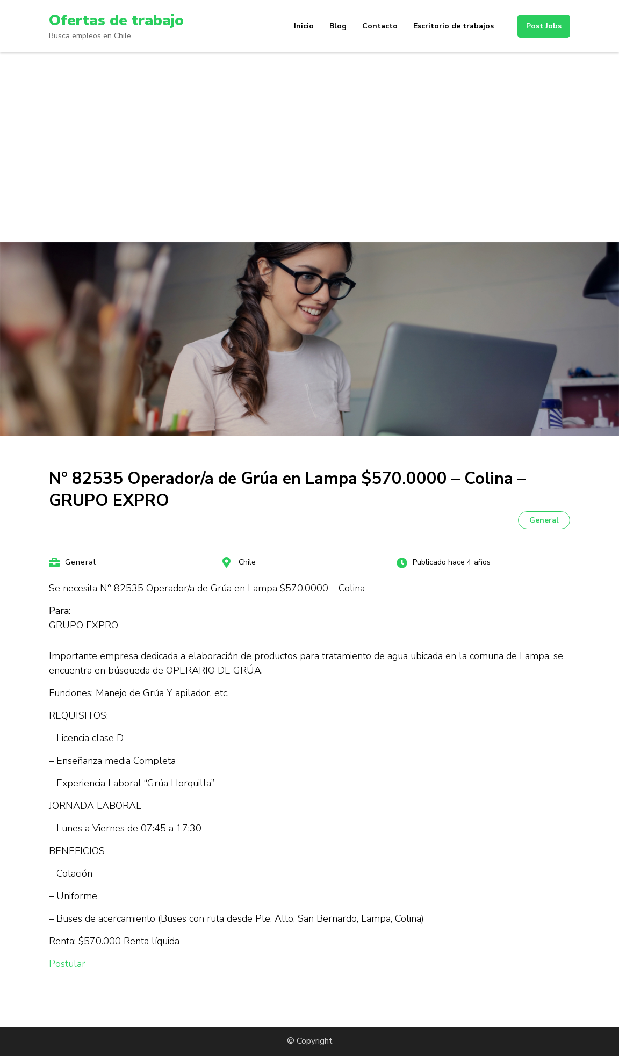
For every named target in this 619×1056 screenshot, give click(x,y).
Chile (247, 562)
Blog (338, 26)
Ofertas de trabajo (116, 20)
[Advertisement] (309, 132)
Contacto (380, 26)
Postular (67, 963)
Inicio (304, 26)
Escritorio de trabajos (453, 26)
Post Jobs (544, 26)
